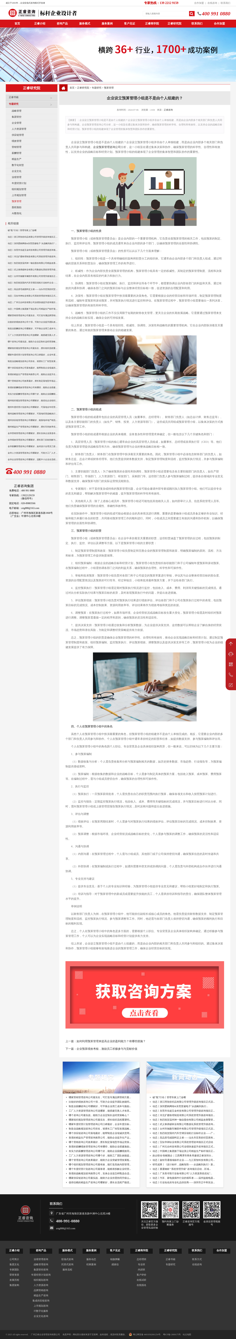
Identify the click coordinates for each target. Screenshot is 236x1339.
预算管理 (16, 201)
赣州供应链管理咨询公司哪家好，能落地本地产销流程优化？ (33, 420)
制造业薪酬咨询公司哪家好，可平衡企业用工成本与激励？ (33, 328)
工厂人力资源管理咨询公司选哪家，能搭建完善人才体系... (100, 1111)
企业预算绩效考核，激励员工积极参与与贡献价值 (107, 1048)
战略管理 (16, 111)
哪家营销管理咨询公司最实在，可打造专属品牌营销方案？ (33, 315)
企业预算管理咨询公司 (107, 147)
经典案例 (91, 1264)
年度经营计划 (19, 183)
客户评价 (141, 1275)
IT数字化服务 (41, 1311)
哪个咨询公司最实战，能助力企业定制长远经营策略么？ (33, 341)
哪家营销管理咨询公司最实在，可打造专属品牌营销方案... (100, 1097)
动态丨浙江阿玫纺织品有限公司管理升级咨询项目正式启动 (33, 237)
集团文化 (14, 1264)
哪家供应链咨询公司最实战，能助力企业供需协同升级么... (100, 1178)
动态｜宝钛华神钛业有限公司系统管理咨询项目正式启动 (33, 296)
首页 (72, 87)
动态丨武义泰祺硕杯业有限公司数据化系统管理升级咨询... (184, 1124)
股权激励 (16, 207)
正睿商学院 (152, 23)
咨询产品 (62, 23)
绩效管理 (16, 141)
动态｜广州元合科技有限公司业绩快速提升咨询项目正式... (184, 1146)
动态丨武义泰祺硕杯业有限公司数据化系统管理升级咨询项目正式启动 (33, 269)
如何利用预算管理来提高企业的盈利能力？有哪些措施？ (111, 1041)
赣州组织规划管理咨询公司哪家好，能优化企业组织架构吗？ (33, 400)
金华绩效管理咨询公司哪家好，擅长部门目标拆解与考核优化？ (33, 440)
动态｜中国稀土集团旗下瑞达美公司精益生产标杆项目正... (184, 1151)
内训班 (141, 1269)
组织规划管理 (19, 189)
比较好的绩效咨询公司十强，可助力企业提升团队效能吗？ (33, 322)
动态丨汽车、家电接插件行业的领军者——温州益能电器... (184, 1178)
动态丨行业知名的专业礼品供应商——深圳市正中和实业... (184, 1182)
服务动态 (91, 1259)
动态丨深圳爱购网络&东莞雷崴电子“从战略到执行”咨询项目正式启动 (33, 243)
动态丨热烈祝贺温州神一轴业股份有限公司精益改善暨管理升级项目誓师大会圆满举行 (33, 263)
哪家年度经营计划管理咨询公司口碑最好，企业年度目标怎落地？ (33, 355)
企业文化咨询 (41, 1316)
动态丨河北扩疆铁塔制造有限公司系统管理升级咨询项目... (184, 1115)
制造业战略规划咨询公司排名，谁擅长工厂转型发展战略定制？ (33, 361)
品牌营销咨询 (41, 1290)
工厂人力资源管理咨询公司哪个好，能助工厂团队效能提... (100, 1155)
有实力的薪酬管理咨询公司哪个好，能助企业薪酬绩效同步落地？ (33, 394)
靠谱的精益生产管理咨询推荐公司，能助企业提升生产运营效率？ (33, 374)
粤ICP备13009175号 (172, 1334)
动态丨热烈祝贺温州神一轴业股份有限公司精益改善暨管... (184, 1119)
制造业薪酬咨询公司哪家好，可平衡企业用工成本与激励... (100, 1106)
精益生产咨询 (41, 1295)
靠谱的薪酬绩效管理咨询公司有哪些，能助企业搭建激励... (100, 1146)
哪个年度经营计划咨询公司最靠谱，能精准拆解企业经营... (100, 1169)
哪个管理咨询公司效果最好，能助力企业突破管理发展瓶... (100, 1160)
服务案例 (107, 23)
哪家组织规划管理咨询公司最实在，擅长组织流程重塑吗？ (33, 348)
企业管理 (16, 123)
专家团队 (14, 1269)
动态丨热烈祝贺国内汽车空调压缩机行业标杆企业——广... (184, 1133)
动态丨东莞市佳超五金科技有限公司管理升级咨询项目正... (184, 1111)
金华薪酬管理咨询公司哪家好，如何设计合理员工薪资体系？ (33, 446)
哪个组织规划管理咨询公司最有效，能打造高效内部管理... (100, 1164)
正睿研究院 (174, 23)
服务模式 (84, 23)
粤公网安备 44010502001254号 (145, 1334)
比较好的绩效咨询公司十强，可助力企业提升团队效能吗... (100, 1102)
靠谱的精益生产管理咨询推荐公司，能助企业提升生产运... (100, 1137)
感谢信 (115, 1264)
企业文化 (16, 171)
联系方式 (197, 1259)
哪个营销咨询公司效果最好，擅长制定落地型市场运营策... (100, 1142)
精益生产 (16, 159)
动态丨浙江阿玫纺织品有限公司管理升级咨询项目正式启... (184, 1102)
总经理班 (141, 1259)
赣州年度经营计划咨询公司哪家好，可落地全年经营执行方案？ (33, 407)
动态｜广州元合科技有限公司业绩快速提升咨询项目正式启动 (33, 302)
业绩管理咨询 (41, 1259)
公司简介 (14, 1259)
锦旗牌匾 (115, 1259)
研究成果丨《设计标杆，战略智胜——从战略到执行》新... (184, 1164)
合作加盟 (199, 3)
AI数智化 (17, 213)
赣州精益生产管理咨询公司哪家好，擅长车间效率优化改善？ (33, 427)
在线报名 (141, 1285)
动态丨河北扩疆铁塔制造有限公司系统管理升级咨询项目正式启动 (33, 256)
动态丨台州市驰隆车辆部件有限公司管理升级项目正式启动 (33, 276)
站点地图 (187, 1334)
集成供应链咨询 (40, 1300)
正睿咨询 (168, 110)
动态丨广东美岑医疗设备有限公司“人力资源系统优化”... (182, 1173)
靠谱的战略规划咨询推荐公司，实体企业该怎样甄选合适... (100, 1173)
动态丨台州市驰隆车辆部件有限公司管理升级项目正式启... (184, 1128)
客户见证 (129, 23)
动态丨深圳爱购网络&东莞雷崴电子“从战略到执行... (180, 1106)
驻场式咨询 (67, 1259)
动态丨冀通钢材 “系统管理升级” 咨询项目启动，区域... (182, 1169)
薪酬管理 (16, 153)
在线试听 (141, 1280)
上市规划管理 (19, 195)
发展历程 (14, 1280)
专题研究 (32, 105)
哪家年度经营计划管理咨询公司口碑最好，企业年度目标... (100, 1124)
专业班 (141, 1264)
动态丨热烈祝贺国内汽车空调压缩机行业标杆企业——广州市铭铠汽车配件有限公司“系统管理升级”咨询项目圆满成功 (33, 283)
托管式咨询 (67, 1264)
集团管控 (16, 117)
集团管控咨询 (41, 1269)
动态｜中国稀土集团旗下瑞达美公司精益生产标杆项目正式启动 (33, 309)
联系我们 (225, 3)
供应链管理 (18, 135)
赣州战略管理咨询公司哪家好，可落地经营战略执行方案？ (33, 413)
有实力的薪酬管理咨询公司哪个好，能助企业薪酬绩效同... (100, 1151)
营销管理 (16, 147)
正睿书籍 (32, 98)
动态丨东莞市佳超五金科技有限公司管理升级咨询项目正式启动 (33, 250)
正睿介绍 (14, 1250)
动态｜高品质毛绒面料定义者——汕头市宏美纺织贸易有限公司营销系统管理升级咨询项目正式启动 (33, 289)
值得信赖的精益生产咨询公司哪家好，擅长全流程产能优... (100, 1182)
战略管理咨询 (41, 1264)
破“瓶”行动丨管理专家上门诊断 (22, 230)
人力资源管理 (19, 129)
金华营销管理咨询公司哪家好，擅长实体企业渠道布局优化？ (33, 433)
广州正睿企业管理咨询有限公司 (45, 1334)
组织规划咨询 (41, 1280)
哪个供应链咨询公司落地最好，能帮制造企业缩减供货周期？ (33, 368)
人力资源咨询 (41, 1285)
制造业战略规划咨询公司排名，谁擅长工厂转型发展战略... (100, 1128)
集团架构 (14, 1285)
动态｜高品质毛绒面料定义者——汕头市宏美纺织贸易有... (184, 1137)
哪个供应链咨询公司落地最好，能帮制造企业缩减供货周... (100, 1133)
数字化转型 (18, 165)
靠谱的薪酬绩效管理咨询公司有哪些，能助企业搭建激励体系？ (33, 387)
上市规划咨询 (41, 1306)
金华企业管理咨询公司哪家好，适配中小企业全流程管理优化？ (33, 459)
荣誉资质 (14, 1275)
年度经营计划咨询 (41, 1275)
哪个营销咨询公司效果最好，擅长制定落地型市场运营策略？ (33, 381)
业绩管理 (16, 177)
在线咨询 (212, 3)
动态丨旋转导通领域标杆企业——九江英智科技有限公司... (184, 1160)
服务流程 (67, 1269)
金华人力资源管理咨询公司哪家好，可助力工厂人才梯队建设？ (33, 453)
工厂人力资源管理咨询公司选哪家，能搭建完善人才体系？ (33, 335)
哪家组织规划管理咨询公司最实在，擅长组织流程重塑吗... (100, 1119)
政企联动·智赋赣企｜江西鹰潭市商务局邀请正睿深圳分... (183, 1155)
